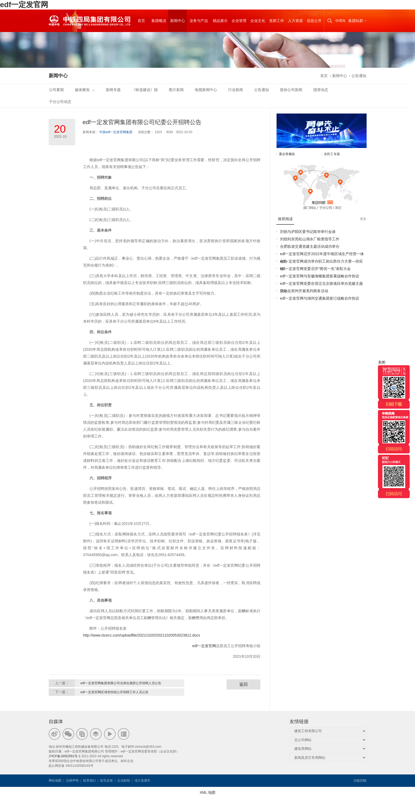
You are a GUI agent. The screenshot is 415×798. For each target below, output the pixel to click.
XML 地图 (207, 792)
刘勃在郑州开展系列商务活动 (304, 291)
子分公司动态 (60, 102)
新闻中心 (339, 76)
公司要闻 (56, 90)
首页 (324, 76)
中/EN (340, 21)
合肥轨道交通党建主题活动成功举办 (309, 246)
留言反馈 (106, 780)
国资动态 (320, 90)
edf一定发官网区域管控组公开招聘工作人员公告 (114, 692)
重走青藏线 (287, 154)
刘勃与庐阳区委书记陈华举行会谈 (308, 231)
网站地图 (55, 780)
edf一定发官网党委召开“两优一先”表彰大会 (315, 269)
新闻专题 (113, 90)
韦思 (170, 780)
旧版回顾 (360, 780)
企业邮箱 (123, 780)
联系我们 (89, 780)
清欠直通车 (142, 780)
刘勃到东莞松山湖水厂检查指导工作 (309, 239)
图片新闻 (176, 90)
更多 (363, 219)
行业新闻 (235, 90)
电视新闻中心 (206, 90)
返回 (243, 684)
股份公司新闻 (291, 90)
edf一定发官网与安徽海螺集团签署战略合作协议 (319, 276)
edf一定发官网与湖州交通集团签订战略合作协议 (319, 298)
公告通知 (358, 76)
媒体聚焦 (85, 90)
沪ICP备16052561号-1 (64, 756)
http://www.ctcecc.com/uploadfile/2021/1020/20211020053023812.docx (141, 635)
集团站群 (355, 21)
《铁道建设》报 (145, 90)
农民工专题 (332, 154)
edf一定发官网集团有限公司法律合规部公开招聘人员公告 (120, 683)
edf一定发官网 (24, 5)
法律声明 (72, 780)
